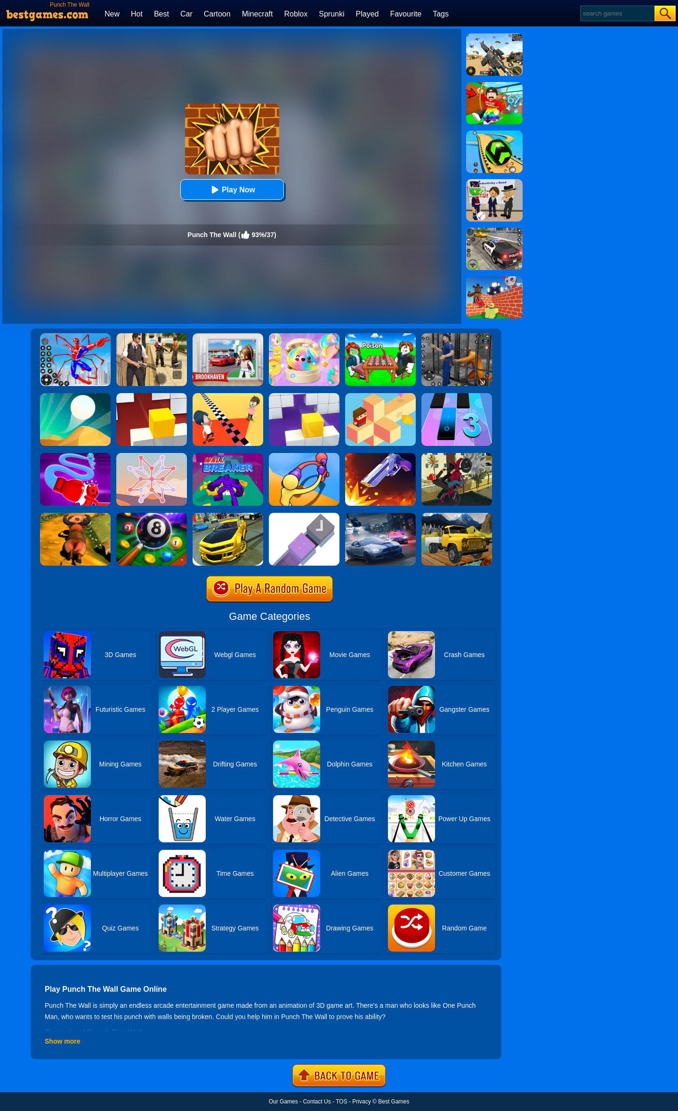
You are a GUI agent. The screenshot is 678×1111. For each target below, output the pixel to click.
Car (186, 14)
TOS (341, 1101)
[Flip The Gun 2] (380, 456)
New (112, 14)
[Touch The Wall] (228, 396)
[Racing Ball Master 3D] (494, 134)
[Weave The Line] (151, 456)
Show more (62, 1041)
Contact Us (317, 1101)
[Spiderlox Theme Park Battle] (75, 336)
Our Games (283, 1101)
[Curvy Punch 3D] (304, 456)
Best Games (393, 1101)
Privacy (361, 1101)
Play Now (232, 190)
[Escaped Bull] (75, 516)
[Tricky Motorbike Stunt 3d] (456, 456)
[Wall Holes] (304, 396)
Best (161, 14)
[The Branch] (380, 396)
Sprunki (331, 14)
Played (367, 14)
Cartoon (217, 14)
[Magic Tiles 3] (456, 396)
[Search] (617, 13)
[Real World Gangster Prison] (456, 336)
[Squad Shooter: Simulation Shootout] (494, 36)
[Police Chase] (494, 231)
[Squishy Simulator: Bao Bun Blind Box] (304, 336)
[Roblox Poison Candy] (380, 336)
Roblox (295, 14)
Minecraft (257, 14)
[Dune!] (75, 396)
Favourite (405, 14)
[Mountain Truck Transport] (456, 516)
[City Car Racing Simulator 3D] (380, 516)
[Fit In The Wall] (151, 396)
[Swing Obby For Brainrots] (494, 85)
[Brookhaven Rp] (228, 336)
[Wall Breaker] (228, 456)
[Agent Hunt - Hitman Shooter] (151, 336)
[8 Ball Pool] (151, 516)
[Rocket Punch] (75, 456)
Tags (441, 14)
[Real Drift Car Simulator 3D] (228, 516)
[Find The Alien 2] (494, 182)
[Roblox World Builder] (494, 279)
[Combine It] (304, 516)
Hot (137, 14)
